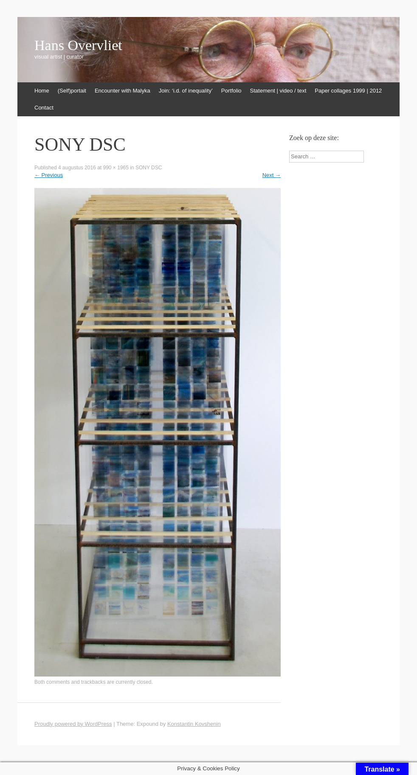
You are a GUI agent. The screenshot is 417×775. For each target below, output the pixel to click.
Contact (44, 107)
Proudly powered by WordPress (73, 724)
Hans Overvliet (78, 45)
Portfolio (231, 90)
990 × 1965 (115, 168)
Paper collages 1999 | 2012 (348, 90)
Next (271, 175)
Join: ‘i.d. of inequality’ (186, 90)
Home (41, 90)
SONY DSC (148, 168)
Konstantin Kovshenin (194, 724)
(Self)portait (72, 90)
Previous (48, 175)
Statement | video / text (278, 90)
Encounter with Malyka (122, 90)
